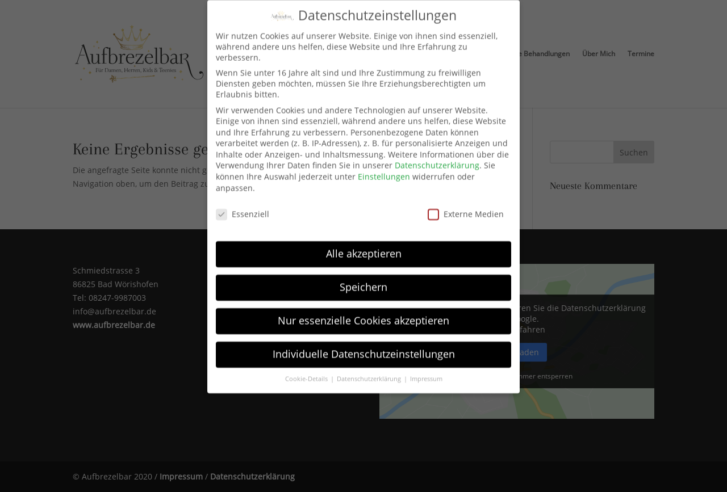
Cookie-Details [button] (307, 363)
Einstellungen (384, 161)
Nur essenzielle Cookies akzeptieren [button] (363, 305)
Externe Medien (466, 198)
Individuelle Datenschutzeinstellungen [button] (364, 339)
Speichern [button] (363, 272)
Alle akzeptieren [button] (364, 238)
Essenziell (242, 198)
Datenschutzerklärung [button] (370, 363)
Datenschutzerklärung (437, 150)
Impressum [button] (426, 363)
